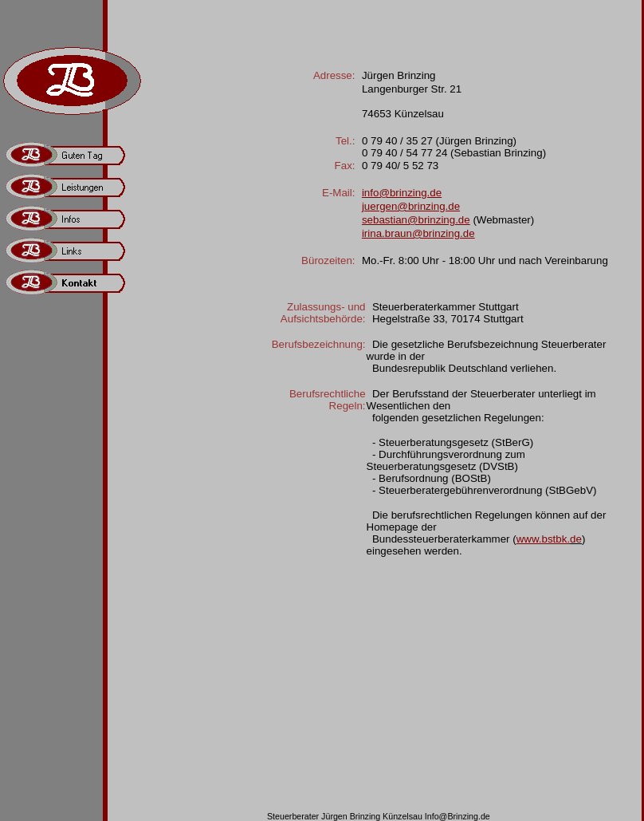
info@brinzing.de (402, 193)
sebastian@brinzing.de (416, 220)
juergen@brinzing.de (411, 206)
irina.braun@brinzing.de (418, 233)
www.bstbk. (543, 539)
